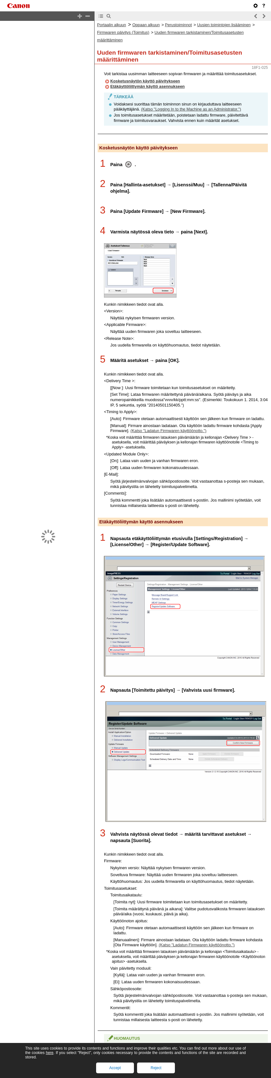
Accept (115, 1068)
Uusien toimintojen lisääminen (224, 24)
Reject (156, 1068)
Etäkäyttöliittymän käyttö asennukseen (147, 86)
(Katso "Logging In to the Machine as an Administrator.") (191, 109)
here (49, 1053)
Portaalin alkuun (111, 24)
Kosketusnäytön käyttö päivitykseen (145, 81)
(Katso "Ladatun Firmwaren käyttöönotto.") (168, 430)
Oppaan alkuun (146, 24)
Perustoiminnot (178, 24)
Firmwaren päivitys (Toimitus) (123, 32)
